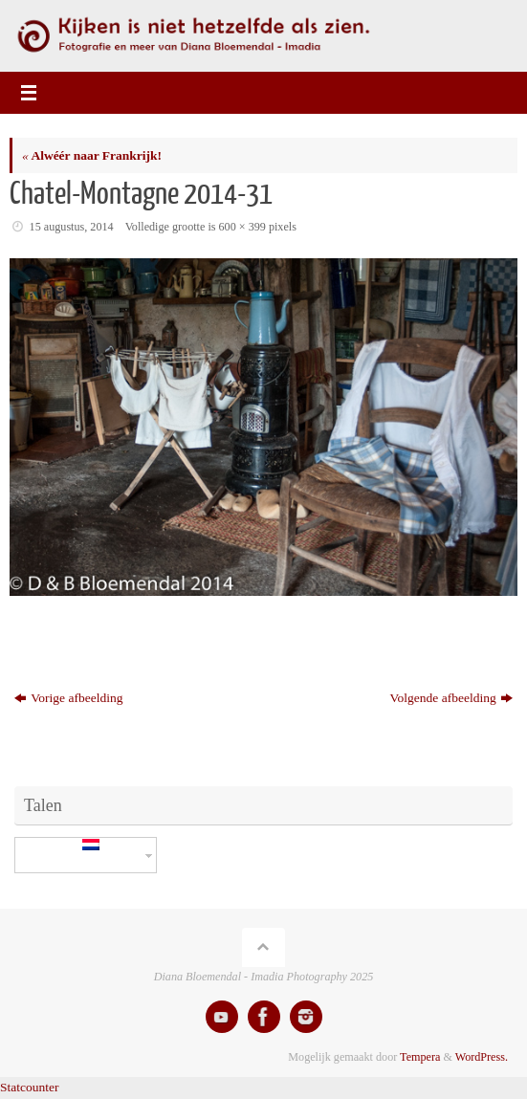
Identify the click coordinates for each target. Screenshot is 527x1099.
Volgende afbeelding (451, 698)
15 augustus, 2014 (72, 226)
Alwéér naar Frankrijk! (92, 155)
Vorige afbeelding (68, 698)
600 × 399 (242, 226)
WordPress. (481, 1057)
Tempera (420, 1057)
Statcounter (29, 1087)
